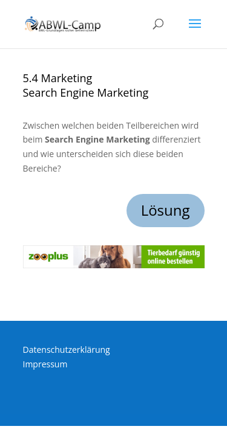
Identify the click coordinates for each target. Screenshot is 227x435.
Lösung (165, 210)
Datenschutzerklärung (66, 349)
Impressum (45, 364)
